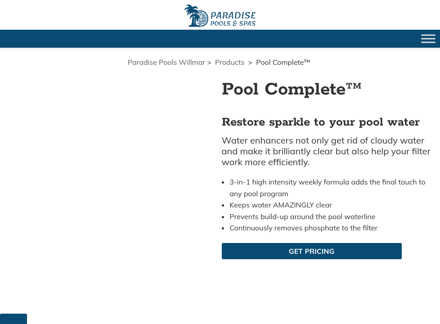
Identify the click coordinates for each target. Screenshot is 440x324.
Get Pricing (311, 251)
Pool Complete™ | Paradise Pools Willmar (220, 15)
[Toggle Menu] (428, 38)
